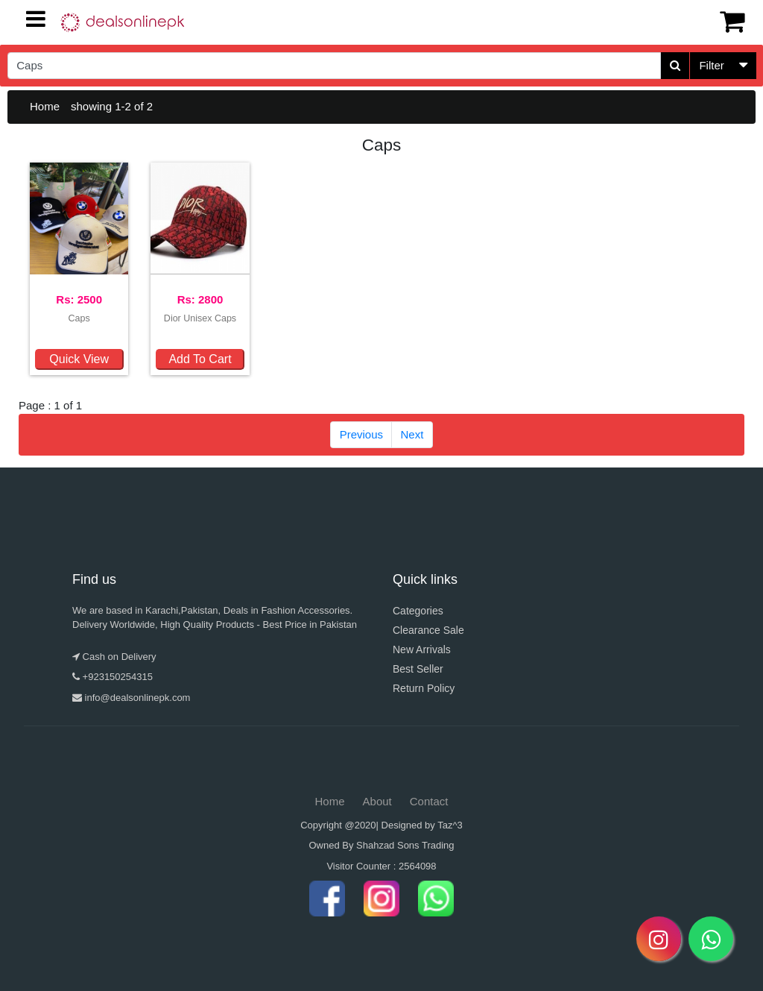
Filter (711, 65)
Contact (429, 801)
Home (45, 106)
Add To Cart (199, 359)
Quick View (79, 359)
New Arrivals (422, 649)
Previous (361, 434)
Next (412, 434)
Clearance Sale (428, 630)
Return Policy (424, 688)
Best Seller (418, 669)
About (377, 801)
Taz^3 (450, 825)
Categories (418, 611)
